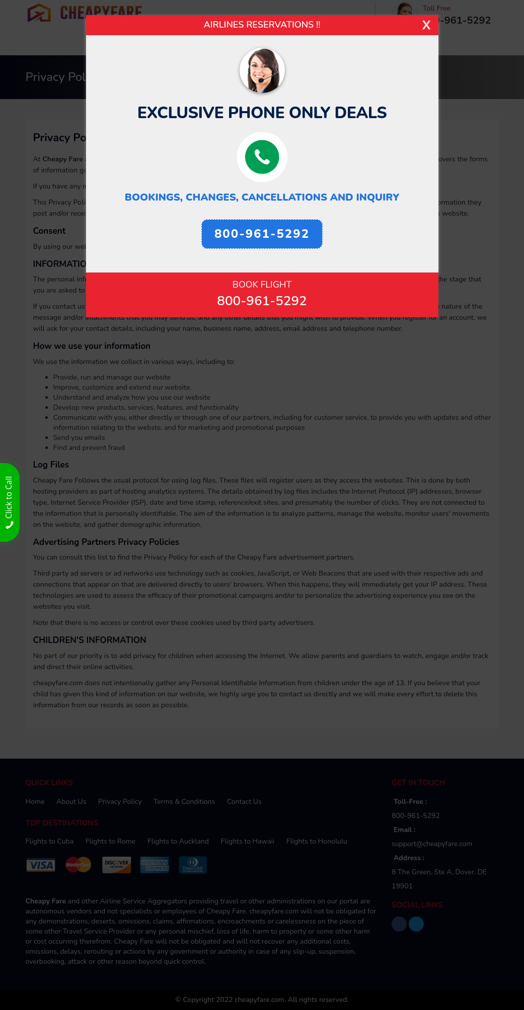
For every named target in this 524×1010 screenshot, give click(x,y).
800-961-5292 (262, 301)
